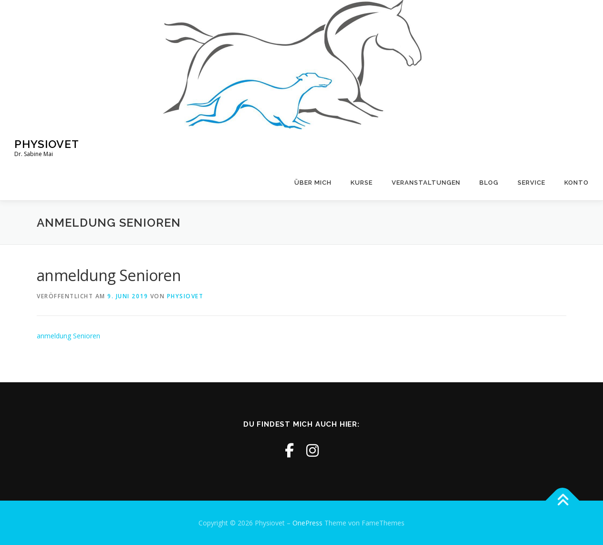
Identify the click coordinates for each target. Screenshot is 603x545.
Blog (489, 182)
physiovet (185, 296)
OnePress (307, 522)
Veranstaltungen (426, 182)
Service (531, 182)
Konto (576, 182)
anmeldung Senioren (68, 335)
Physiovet (46, 143)
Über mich (313, 182)
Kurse (362, 182)
